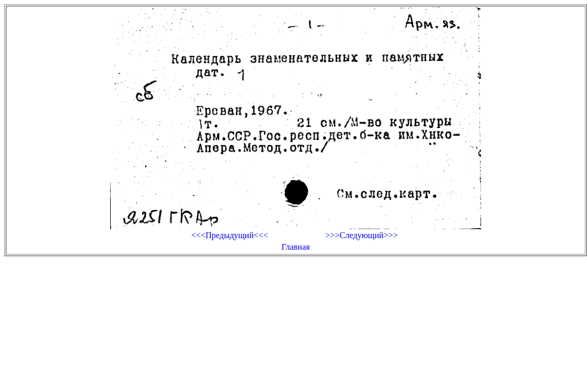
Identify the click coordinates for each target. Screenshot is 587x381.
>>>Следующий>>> (361, 235)
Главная (295, 246)
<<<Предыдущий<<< (229, 235)
